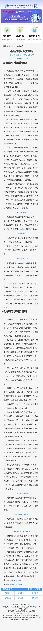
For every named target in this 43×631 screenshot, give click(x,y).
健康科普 (20, 46)
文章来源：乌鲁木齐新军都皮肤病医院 (21, 55)
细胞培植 (35, 593)
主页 (13, 46)
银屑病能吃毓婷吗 (16, 580)
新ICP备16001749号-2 (21, 613)
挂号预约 (35, 598)
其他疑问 (21, 598)
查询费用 (8, 593)
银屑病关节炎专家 (16, 584)
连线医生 (21, 593)
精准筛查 (8, 598)
